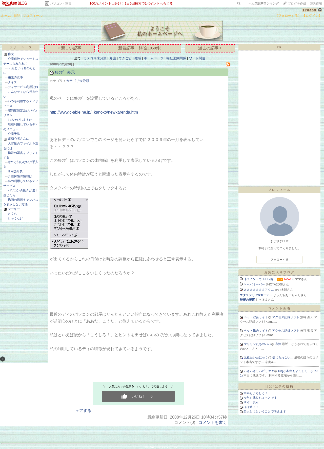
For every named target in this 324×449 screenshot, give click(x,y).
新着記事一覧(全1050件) (139, 48)
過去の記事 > (210, 48)
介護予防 (14, 134)
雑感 (137, 58)
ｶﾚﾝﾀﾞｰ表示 (65, 72)
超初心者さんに (18, 138)
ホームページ (154, 58)
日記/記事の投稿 (279, 386)
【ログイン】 (312, 15)
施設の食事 (15, 77)
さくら (12, 213)
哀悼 (278, 344)
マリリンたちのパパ (257, 344)
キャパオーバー (254, 284)
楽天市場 (316, 3)
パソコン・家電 (60, 3)
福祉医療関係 (176, 58)
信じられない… (283, 357)
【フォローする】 (288, 15)
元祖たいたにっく (256, 357)
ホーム (6, 15)
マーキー (14, 209)
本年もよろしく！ (256, 393)
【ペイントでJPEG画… (260, 279)
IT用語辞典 (15, 171)
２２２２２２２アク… (259, 290)
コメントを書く (212, 422)
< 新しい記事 (69, 48)
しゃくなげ (15, 218)
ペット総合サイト (256, 317)
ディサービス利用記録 (23, 87)
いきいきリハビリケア (259, 371)
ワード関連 (197, 58)
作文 (11, 54)
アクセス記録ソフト (286, 317)
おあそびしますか (20, 119)
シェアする (81, 410)
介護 (112, 58)
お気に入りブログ (279, 272)
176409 (309, 10)
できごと (125, 58)
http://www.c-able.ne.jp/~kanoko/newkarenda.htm (94, 112)
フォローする (279, 259)
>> (263, 3)
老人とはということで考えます (265, 411)
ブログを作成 (297, 3)
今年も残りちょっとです (260, 398)
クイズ (12, 82)
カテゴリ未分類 (95, 58)
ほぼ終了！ (251, 407)
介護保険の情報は (20, 176)
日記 (17, 15)
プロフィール (33, 15)
